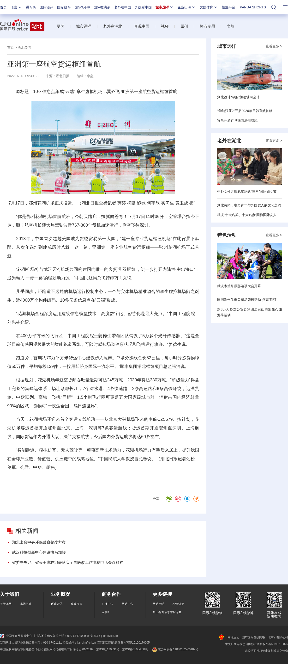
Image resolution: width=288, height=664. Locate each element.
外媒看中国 (143, 7)
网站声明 (158, 604)
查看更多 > (274, 46)
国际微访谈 (102, 7)
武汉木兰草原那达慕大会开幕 (239, 286)
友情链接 (178, 604)
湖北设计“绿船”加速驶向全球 (238, 97)
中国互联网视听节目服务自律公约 (21, 649)
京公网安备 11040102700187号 (174, 649)
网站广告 (127, 604)
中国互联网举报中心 (16, 636)
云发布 (106, 612)
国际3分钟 (82, 7)
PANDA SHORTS (253, 7)
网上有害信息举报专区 (167, 612)
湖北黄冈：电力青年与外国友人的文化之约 (249, 205)
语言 (16, 7)
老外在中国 (122, 7)
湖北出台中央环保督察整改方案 (39, 542)
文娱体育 (209, 7)
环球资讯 (56, 604)
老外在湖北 (112, 26)
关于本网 (6, 604)
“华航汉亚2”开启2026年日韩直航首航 (244, 111)
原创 (184, 26)
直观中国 (141, 26)
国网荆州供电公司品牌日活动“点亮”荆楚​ (246, 300)
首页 (3, 7)
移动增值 (76, 604)
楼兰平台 (228, 7)
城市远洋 (165, 7)
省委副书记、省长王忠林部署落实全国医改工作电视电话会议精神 (67, 562)
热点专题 (207, 26)
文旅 (230, 26)
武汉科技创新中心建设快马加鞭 (39, 552)
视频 (165, 26)
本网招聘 (25, 604)
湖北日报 (62, 76)
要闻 (60, 26)
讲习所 (31, 7)
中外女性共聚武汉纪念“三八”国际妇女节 (246, 191)
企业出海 (187, 7)
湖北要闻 (24, 47)
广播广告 (107, 604)
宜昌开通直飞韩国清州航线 (237, 120)
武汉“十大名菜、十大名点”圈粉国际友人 (246, 215)
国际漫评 (46, 7)
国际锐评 (64, 7)
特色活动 (226, 235)
